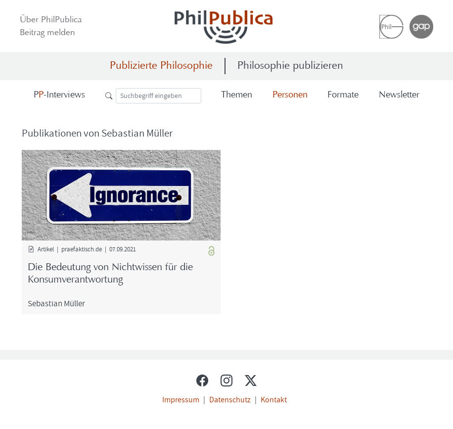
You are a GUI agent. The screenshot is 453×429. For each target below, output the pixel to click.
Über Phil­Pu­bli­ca (51, 20)
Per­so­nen (290, 95)
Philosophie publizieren (290, 66)
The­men (236, 95)
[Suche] (158, 95)
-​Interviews (59, 95)
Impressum (180, 399)
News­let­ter (399, 95)
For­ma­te (343, 95)
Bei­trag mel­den (47, 33)
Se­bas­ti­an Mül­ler (56, 303)
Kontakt (274, 399)
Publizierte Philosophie (161, 66)
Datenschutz (230, 399)
